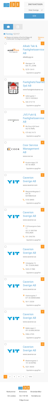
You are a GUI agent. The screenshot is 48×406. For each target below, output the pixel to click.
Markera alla (41, 38)
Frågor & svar (24, 400)
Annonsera (23, 392)
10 (42, 344)
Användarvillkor (35, 392)
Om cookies (11, 396)
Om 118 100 (23, 396)
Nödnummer (11, 392)
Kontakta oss (36, 396)
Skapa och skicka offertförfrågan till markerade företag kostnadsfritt (19, 38)
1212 (30, 376)
